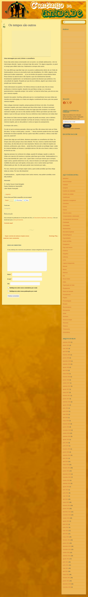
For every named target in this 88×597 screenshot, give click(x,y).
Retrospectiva (66, 310)
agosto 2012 (66, 521)
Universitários (66, 332)
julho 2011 (65, 562)
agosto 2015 (66, 439)
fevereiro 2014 (66, 468)
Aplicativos (65, 178)
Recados (65, 304)
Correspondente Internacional (70, 219)
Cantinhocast (66, 197)
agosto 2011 (66, 559)
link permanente (18, 220)
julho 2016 (65, 408)
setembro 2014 (67, 455)
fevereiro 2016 (66, 424)
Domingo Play (54, 236)
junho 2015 (66, 445)
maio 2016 (65, 414)
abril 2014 (65, 461)
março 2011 (66, 574)
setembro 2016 (67, 402)
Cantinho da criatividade (69, 191)
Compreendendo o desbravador (71, 216)
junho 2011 (66, 565)
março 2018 (66, 373)
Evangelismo (66, 244)
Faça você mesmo (67, 247)
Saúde (64, 313)
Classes (65, 209)
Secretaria (65, 316)
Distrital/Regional (67, 235)
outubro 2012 (66, 518)
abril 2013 (65, 499)
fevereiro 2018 (66, 376)
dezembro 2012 (67, 511)
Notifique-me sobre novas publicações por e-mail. (23, 291)
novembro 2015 (67, 430)
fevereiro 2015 (66, 449)
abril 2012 (65, 533)
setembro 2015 (67, 436)
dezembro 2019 (67, 361)
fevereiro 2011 (66, 577)
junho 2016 (66, 411)
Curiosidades (66, 225)
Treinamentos (66, 329)
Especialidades (67, 238)
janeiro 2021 (66, 345)
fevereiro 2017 (66, 395)
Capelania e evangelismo (69, 200)
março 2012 (66, 537)
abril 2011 (65, 571)
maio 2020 (65, 348)
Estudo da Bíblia (67, 241)
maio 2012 (65, 530)
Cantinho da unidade (68, 194)
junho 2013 (66, 493)
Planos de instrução (68, 291)
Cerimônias (66, 203)
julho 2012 (65, 524)
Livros (64, 260)
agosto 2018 (66, 367)
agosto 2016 (66, 405)
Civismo (65, 206)
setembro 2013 (67, 483)
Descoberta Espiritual (40, 217)
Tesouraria (65, 323)
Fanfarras (65, 250)
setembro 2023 (67, 342)
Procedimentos (67, 294)
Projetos (65, 297)
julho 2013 (65, 489)
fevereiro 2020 (66, 354)
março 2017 (66, 392)
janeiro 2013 (66, 508)
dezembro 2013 (67, 474)
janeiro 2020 (66, 358)
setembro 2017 (67, 386)
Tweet (6, 200)
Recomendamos (67, 307)
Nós (64, 275)
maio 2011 (65, 568)
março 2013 (66, 502)
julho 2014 (65, 458)
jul (4, 24)
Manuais (65, 266)
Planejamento (66, 288)
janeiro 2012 (66, 543)
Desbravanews (66, 228)
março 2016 (66, 420)
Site (8, 283)
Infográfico (65, 253)
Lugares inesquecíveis (68, 263)
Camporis (65, 188)
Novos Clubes (66, 279)
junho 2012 (66, 527)
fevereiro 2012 (66, 540)
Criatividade (66, 222)
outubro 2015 (66, 433)
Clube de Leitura (67, 213)
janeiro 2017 (66, 398)
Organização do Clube (68, 285)
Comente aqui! (8, 223)
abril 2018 (65, 370)
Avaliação (65, 184)
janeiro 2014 (66, 471)
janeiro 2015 (66, 452)
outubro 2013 (66, 480)
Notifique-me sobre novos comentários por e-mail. (23, 288)
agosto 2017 (66, 389)
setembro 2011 (67, 555)
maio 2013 (65, 496)
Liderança (49, 217)
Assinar (67, 125)
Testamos (65, 326)
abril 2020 (65, 351)
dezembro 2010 (67, 584)
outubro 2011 (66, 552)
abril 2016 (65, 417)
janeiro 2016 (66, 427)
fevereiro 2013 (66, 505)
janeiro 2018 (66, 380)
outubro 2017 (66, 383)
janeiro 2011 (66, 581)
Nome (9, 274)
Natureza (65, 272)
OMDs (64, 282)
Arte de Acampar (67, 181)
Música (64, 269)
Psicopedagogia (67, 301)
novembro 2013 (67, 477)
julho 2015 (65, 442)
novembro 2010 (67, 587)
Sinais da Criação (67, 319)
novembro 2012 (67, 515)
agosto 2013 (66, 486)
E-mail (9, 279)
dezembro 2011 (67, 546)
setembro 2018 (67, 364)
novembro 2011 (67, 549)
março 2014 (66, 464)
